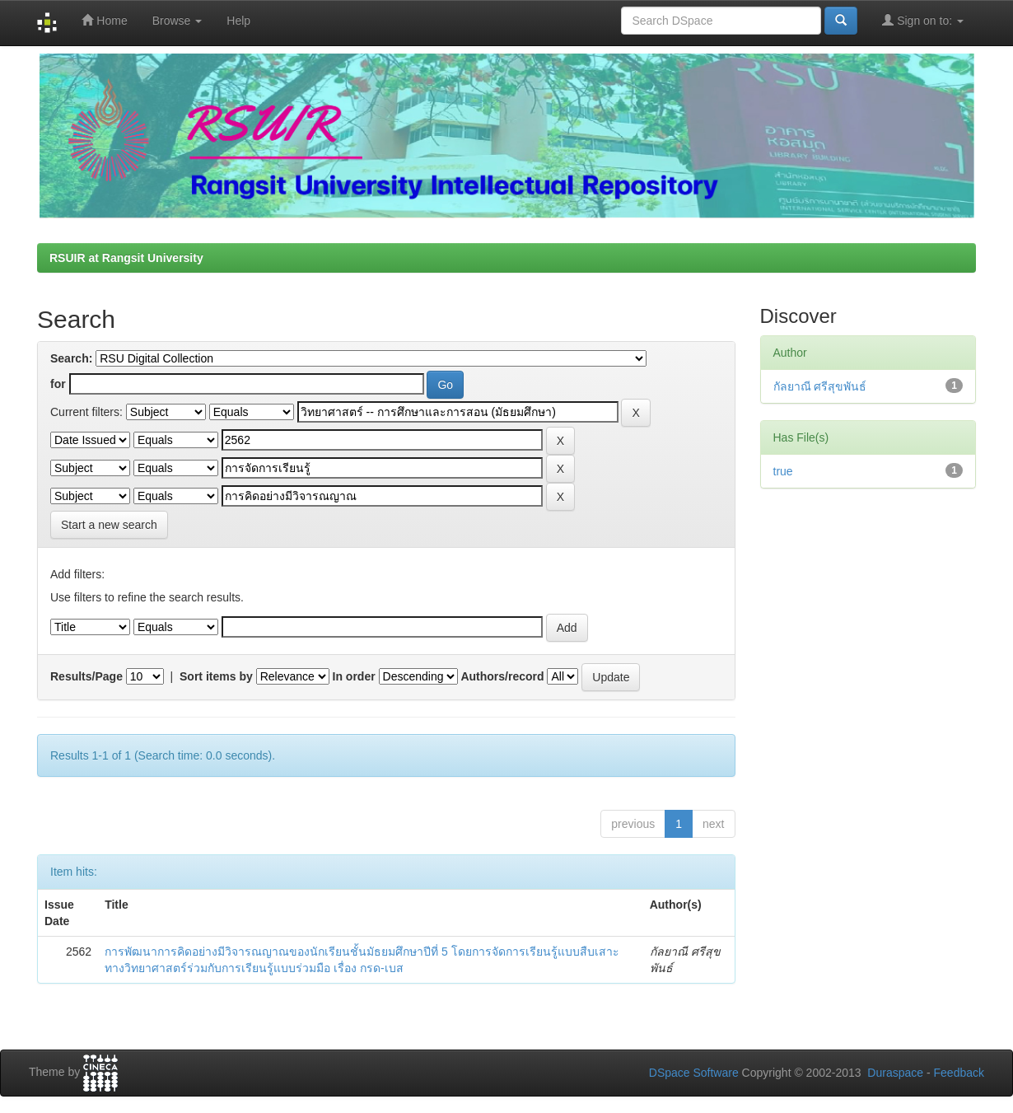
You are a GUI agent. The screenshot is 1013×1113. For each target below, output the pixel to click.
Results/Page (86, 676)
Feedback (959, 1072)
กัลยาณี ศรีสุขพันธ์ (820, 386)
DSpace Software (694, 1072)
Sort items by (216, 676)
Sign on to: (923, 20)
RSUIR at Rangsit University (126, 257)
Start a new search (109, 524)
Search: (71, 358)
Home (104, 20)
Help (238, 20)
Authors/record (502, 676)
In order (354, 676)
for (58, 383)
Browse (177, 20)
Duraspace (895, 1072)
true (783, 471)
